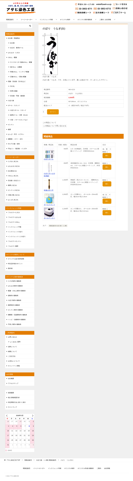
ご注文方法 (11, 356)
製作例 (10, 268)
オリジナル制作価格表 (85, 19)
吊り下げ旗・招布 (14, 144)
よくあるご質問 (15, 342)
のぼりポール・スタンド (18, 110)
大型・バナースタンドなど (19, 120)
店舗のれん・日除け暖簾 (18, 76)
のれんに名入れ (13, 176)
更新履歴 (11, 393)
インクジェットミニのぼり (17, 236)
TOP (13, 460)
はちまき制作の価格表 (15, 286)
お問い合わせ (12, 337)
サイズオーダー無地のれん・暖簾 (21, 62)
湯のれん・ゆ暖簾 (16, 67)
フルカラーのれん (14, 222)
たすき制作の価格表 (14, 281)
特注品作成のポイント (15, 263)
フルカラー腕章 (13, 246)
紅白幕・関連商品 (14, 38)
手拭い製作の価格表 (14, 324)
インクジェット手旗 (14, 227)
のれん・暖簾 (12, 57)
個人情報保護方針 (14, 397)
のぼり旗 (11, 100)
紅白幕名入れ (12, 171)
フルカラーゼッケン (14, 241)
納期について (12, 351)
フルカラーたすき (14, 212)
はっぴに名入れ (13, 200)
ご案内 (99, 468)
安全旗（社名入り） (14, 180)
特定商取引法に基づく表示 (17, 402)
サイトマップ (12, 407)
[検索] (19, 26)
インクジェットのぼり (15, 231)
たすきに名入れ (13, 161)
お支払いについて (14, 361)
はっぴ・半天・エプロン (16, 134)
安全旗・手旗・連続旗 (17, 96)
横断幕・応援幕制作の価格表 (17, 315)
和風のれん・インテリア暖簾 (19, 72)
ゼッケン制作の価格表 (15, 310)
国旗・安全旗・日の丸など (17, 81)
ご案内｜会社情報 (105, 19)
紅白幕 (12, 43)
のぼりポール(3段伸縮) (49, 173)
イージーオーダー (26, 19)
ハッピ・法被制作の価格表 (17, 319)
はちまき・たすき (14, 52)
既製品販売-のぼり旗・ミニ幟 (58, 225)
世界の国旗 (13, 91)
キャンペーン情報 (14, 366)
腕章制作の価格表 (14, 305)
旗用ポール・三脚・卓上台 (19, 115)
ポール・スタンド (14, 105)
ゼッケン (11, 124)
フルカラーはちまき (14, 217)
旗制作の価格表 (13, 295)
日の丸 (12, 86)
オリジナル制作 (65, 19)
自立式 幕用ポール (16, 48)
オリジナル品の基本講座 (16, 259)
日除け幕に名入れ (14, 195)
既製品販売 (10, 19)
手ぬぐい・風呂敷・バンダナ (17, 148)
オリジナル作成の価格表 (86, 468)
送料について (12, 346)
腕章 (9, 129)
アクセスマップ (13, 383)
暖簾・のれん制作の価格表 (17, 291)
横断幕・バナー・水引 (15, 139)
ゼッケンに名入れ (14, 190)
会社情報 (107, 468)
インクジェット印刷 (46, 19)
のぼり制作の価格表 (14, 300)
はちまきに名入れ (14, 166)
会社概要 (11, 378)
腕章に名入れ (12, 185)
